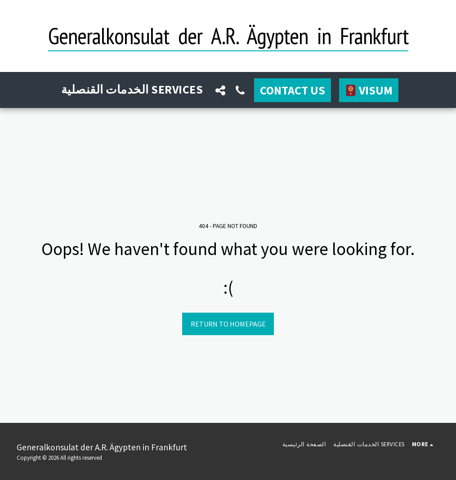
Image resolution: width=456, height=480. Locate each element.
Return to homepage (228, 323)
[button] (220, 90)
